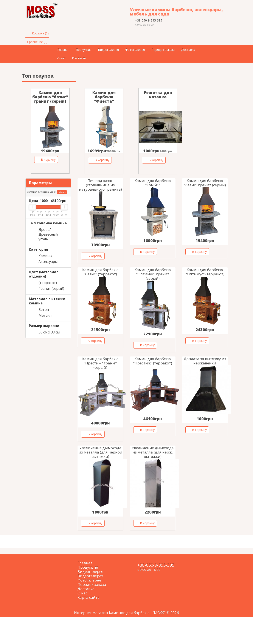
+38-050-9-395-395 (148, 20)
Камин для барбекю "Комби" (153, 182)
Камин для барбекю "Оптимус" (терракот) (204, 271)
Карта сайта (89, 597)
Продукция (84, 50)
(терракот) (48, 282)
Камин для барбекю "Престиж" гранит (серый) (100, 363)
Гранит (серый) (51, 288)
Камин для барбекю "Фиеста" (104, 97)
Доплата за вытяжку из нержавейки (205, 361)
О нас (61, 58)
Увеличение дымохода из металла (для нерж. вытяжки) (153, 452)
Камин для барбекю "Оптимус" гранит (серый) (153, 274)
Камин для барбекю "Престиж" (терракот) (152, 361)
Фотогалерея (135, 50)
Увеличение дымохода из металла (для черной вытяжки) (100, 452)
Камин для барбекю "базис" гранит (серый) (50, 97)
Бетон (44, 309)
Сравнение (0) (37, 42)
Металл (62, 192)
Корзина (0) (40, 33)
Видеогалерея (108, 50)
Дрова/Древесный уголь (48, 234)
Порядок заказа (163, 50)
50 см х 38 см (49, 332)
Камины (45, 255)
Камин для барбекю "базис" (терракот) (100, 271)
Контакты (79, 58)
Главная (63, 50)
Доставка (188, 50)
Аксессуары (48, 261)
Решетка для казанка (158, 94)
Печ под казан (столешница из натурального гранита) (100, 185)
